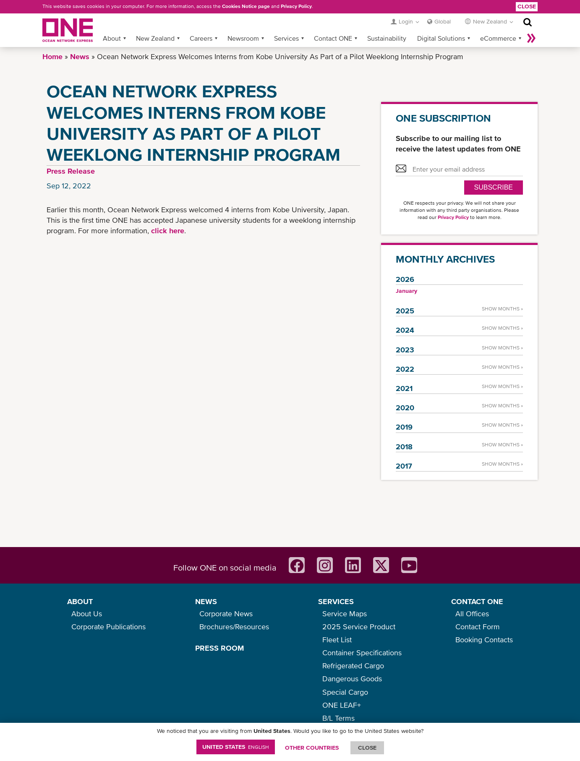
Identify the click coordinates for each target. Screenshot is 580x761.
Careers (201, 38)
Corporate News (226, 613)
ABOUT (80, 601)
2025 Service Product (358, 626)
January (406, 290)
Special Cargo (345, 692)
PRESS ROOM (219, 648)
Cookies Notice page (246, 6)
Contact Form (477, 626)
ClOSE (367, 747)
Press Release (71, 171)
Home (52, 56)
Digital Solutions (441, 38)
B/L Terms (338, 718)
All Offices (472, 613)
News (79, 56)
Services (286, 38)
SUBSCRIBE (493, 187)
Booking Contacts (484, 639)
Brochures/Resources (234, 626)
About (112, 38)
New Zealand (155, 38)
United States (235, 746)
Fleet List (337, 639)
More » (531, 38)
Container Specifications (362, 652)
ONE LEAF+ (341, 705)
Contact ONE (333, 38)
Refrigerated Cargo (353, 665)
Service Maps (344, 613)
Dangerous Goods (352, 678)
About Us (86, 613)
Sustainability (386, 38)
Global (442, 21)
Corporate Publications (108, 626)
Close (526, 6)
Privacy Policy (296, 6)
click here (167, 230)
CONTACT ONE (477, 601)
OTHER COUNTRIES (312, 747)
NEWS (206, 601)
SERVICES (336, 601)
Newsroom (243, 38)
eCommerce (498, 38)
